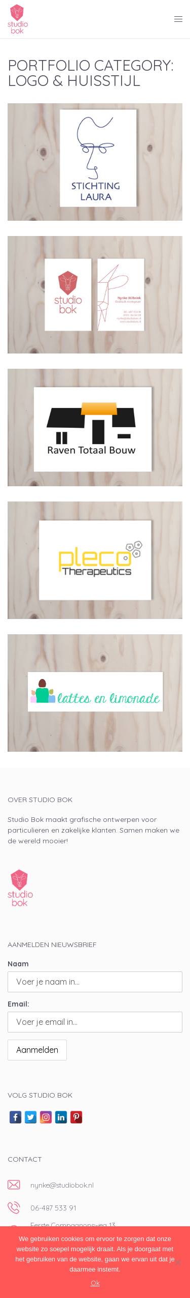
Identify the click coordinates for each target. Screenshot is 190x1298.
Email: (18, 1004)
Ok (95, 1283)
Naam (18, 963)
